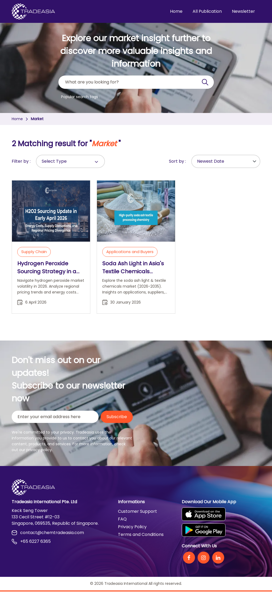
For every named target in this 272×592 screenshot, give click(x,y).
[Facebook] (189, 558)
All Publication (207, 11)
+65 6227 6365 (31, 542)
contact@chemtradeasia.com (48, 533)
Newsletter (243, 11)
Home (176, 11)
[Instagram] (204, 558)
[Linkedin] (218, 558)
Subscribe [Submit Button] (116, 417)
